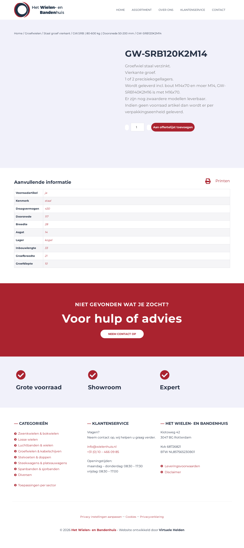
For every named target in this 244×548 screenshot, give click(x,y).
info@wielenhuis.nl (102, 447)
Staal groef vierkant (57, 33)
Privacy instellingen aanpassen (101, 516)
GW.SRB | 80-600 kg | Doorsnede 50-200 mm (103, 33)
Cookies (131, 516)
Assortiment (142, 10)
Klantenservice (192, 10)
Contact (218, 10)
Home (120, 10)
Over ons (166, 10)
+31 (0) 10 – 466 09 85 (103, 452)
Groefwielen (33, 33)
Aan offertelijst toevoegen (174, 127)
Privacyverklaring (152, 516)
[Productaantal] (137, 127)
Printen (222, 181)
